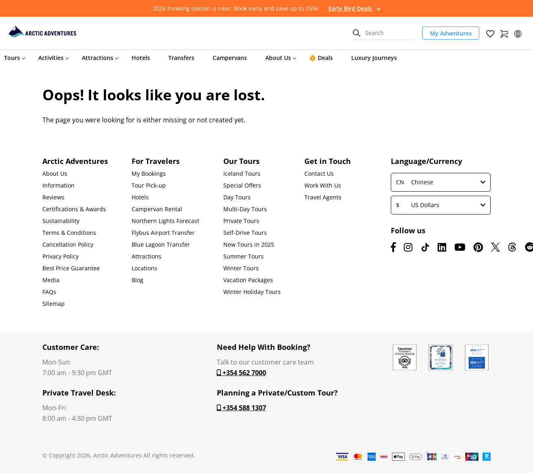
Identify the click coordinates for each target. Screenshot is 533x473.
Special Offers (242, 185)
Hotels (140, 197)
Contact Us (319, 174)
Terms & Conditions (69, 233)
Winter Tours (241, 268)
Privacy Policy (60, 256)
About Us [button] (278, 58)
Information (58, 185)
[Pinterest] (478, 247)
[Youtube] (459, 247)
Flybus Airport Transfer (163, 233)
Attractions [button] (97, 58)
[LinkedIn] (442, 247)
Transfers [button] (181, 58)
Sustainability (60, 221)
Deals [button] (321, 58)
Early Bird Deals (354, 8)
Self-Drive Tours (245, 233)
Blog (137, 280)
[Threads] (512, 247)
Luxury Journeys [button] (374, 58)
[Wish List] (490, 33)
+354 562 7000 (241, 372)
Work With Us (322, 185)
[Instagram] (408, 247)
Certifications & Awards (74, 209)
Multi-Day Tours (245, 209)
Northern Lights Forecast (165, 221)
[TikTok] (425, 247)
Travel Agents (322, 197)
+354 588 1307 (241, 407)
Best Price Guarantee (71, 268)
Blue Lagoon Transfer (161, 245)
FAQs (49, 292)
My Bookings (149, 174)
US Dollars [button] (440, 205)
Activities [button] (51, 58)
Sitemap (53, 304)
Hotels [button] (141, 58)
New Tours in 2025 (248, 245)
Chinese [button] (440, 182)
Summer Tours (243, 256)
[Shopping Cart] (504, 33)
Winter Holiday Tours (252, 292)
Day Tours (237, 197)
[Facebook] (393, 247)
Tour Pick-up (149, 185)
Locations (144, 268)
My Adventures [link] (451, 33)
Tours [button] (12, 58)
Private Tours (241, 221)
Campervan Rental (157, 209)
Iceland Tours (241, 174)
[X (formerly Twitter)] (495, 247)
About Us (54, 174)
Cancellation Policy (67, 245)
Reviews (53, 197)
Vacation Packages (248, 280)
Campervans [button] (230, 58)
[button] (518, 33)
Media (50, 280)
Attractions (146, 256)
